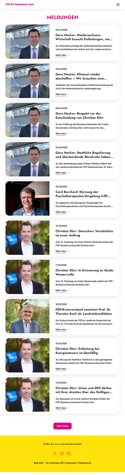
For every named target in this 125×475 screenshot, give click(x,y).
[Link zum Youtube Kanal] (68, 453)
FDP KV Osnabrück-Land (19, 4)
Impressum (71, 463)
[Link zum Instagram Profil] (62, 453)
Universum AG (56, 463)
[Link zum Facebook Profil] (55, 453)
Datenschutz (84, 463)
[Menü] (118, 4)
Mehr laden (62, 426)
